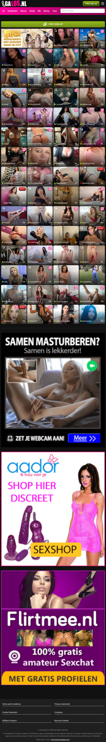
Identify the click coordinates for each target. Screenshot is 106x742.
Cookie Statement (9, 709)
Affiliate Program (9, 717)
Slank (32, 11)
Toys (54, 11)
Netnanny (86, 733)
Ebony (46, 11)
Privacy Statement (62, 701)
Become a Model (61, 717)
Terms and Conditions (11, 701)
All (3, 11)
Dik (39, 11)
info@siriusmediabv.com (60, 736)
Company (58, 709)
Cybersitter (96, 733)
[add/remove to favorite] (55, 28)
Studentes (13, 11)
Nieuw (23, 11)
